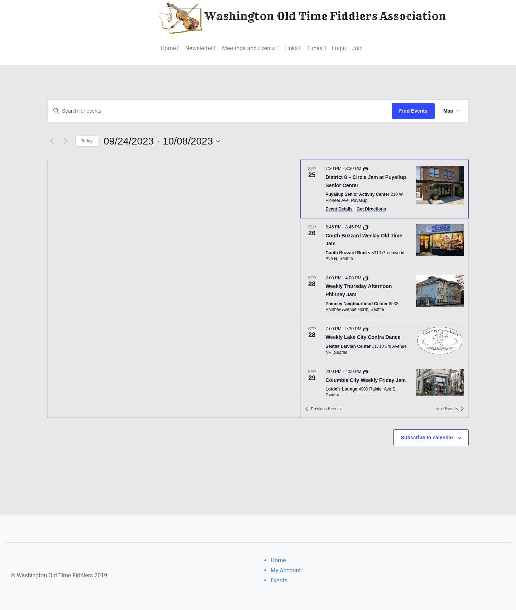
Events (279, 580)
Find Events (413, 111)
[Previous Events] (51, 141)
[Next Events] (65, 141)
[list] (384, 278)
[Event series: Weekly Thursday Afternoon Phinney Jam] (365, 277)
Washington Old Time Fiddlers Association (281, 17)
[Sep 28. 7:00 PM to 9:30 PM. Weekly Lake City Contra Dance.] (384, 341)
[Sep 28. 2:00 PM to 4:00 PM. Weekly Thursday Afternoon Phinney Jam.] (384, 294)
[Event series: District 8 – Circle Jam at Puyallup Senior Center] (365, 168)
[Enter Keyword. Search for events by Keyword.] (220, 111)
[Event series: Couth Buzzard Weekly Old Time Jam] (365, 227)
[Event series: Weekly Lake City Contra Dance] (365, 328)
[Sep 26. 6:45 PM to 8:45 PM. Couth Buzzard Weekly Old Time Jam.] (384, 243)
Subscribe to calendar (427, 437)
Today (86, 140)
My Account (286, 570)
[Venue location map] (174, 288)
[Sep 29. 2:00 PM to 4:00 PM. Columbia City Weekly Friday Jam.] (384, 385)
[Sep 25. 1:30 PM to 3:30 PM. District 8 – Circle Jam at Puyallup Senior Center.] (384, 189)
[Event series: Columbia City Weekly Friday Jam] (365, 371)
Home (278, 560)
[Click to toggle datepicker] (162, 141)
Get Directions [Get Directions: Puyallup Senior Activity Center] (371, 209)
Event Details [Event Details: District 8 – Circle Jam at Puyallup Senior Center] (338, 209)
